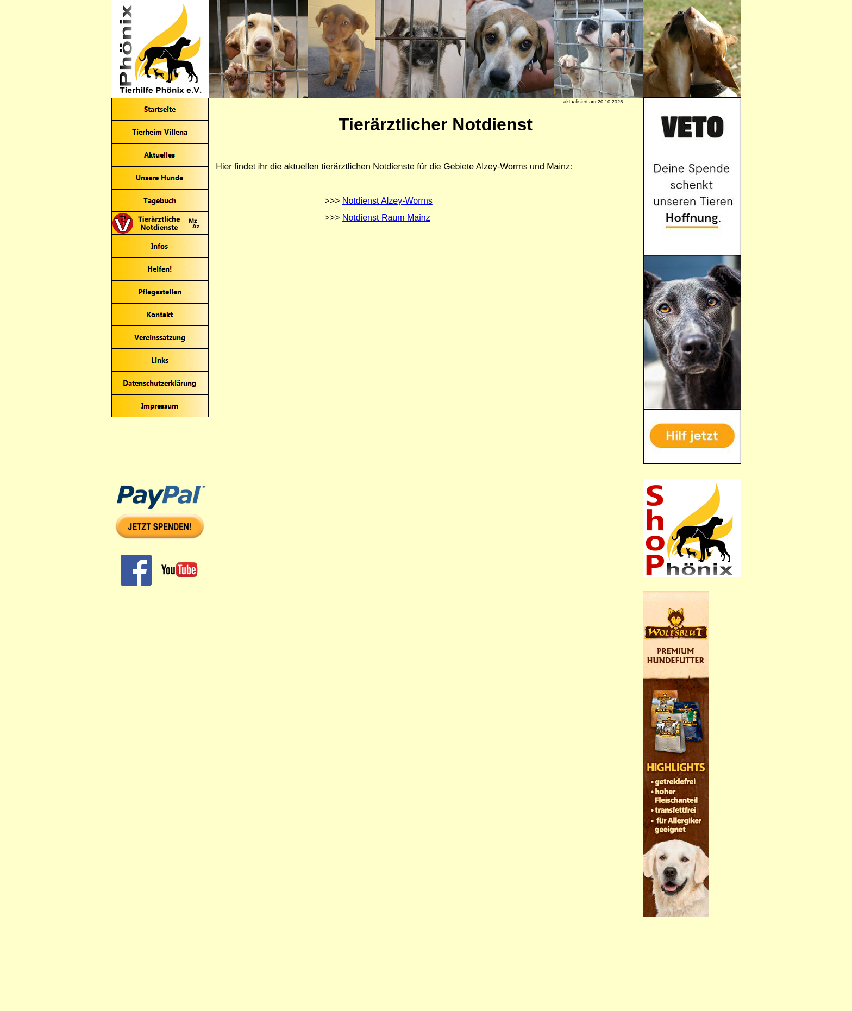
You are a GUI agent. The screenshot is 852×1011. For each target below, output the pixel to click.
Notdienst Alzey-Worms (387, 200)
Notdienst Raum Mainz (386, 217)
